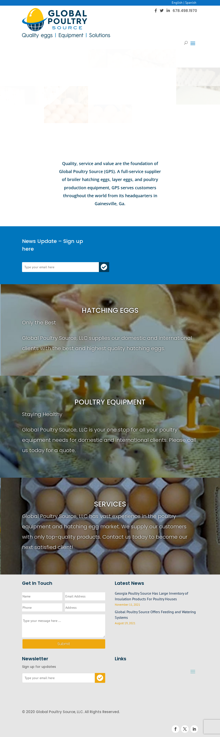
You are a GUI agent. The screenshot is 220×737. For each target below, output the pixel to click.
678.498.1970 (185, 10)
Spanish (190, 2)
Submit (63, 643)
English (177, 2)
